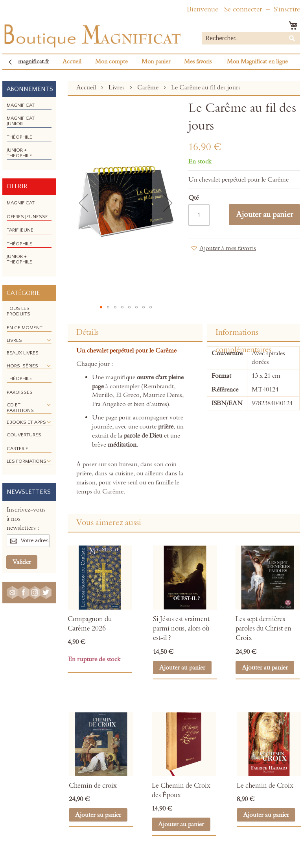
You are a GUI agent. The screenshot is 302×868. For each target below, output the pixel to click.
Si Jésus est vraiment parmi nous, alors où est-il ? (181, 629)
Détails (87, 332)
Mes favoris (198, 61)
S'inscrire (287, 9)
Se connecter (243, 9)
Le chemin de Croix (265, 785)
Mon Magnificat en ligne (257, 61)
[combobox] (251, 38)
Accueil (72, 61)
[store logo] (91, 34)
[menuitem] (21, 105)
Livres (117, 87)
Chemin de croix (93, 785)
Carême (148, 87)
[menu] (29, 133)
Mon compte (111, 61)
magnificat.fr (33, 61)
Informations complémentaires (243, 334)
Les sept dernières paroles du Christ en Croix (263, 629)
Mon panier (156, 61)
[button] (83, 202)
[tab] (135, 333)
